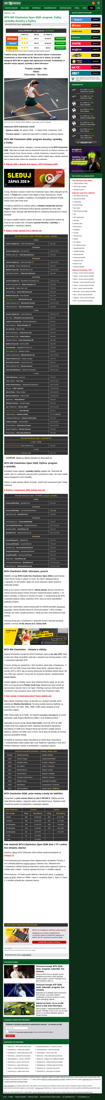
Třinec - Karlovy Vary (86, 137)
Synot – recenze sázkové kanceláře (83, 288)
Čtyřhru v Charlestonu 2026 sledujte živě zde (25, 490)
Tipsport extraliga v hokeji (80, 183)
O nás (4, 1096)
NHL (75, 214)
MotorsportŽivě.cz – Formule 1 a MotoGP (19, 1059)
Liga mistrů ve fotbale (79, 198)
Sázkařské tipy (77, 85)
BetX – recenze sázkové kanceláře (83, 294)
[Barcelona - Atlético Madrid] (75, 116)
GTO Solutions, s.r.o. (84, 1096)
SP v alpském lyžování (80, 245)
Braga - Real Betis (85, 104)
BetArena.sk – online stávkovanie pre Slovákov (49, 1056)
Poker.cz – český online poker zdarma (18, 1068)
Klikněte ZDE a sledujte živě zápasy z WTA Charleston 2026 (32, 164)
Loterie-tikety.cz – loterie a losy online (47, 1052)
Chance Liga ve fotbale (80, 186)
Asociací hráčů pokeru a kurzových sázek (16, 1081)
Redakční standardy (20, 1096)
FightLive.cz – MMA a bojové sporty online (19, 1046)
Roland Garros (78, 226)
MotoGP (76, 239)
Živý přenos (42, 74)
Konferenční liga (78, 205)
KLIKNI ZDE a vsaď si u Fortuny (49, 942)
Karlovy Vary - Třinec (86, 98)
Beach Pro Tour (78, 263)
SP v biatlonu (77, 242)
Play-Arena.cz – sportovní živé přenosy (18, 1062)
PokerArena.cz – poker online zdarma (18, 1065)
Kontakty (10, 1096)
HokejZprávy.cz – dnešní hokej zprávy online (20, 1052)
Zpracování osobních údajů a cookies (50, 1096)
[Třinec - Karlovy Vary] (75, 136)
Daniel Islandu (10, 677)
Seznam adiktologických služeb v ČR (42, 1092)
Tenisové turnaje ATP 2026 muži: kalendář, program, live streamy (50, 987)
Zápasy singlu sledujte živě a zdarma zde (24, 231)
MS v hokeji (77, 208)
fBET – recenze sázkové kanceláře (83, 300)
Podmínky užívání (33, 1096)
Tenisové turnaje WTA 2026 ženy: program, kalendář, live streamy (50, 969)
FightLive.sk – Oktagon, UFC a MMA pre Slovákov (50, 1059)
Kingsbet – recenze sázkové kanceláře (84, 297)
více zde (33, 950)
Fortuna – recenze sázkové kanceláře (84, 273)
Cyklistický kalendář (79, 251)
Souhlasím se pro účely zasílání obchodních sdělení (31, 1032)
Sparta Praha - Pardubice (87, 91)
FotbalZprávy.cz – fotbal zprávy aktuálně (19, 1049)
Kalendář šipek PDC (79, 248)
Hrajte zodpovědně (8, 948)
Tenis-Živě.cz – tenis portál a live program (19, 1056)
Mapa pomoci (57, 1092)
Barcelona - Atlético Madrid (87, 117)
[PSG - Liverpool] (75, 110)
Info (45, 68)
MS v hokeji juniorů (79, 217)
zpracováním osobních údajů (24, 1032)
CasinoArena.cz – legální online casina (18, 1071)
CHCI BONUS (60, 38)
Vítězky (36, 71)
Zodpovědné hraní (87, 1079)
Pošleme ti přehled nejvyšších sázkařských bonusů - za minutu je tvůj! (34, 1024)
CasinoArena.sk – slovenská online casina (48, 1068)
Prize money (29, 74)
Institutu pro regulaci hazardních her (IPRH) (53, 1079)
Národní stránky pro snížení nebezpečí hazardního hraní (76, 1092)
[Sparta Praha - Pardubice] (75, 90)
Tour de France (78, 236)
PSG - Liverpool (84, 111)
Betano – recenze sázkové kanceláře (84, 279)
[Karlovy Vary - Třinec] (75, 97)
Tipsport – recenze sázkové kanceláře (84, 276)
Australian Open (78, 223)
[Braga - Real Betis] (75, 103)
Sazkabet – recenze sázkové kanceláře (84, 282)
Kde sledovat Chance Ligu (81, 195)
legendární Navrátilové (48, 715)
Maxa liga (76, 220)
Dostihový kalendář (79, 266)
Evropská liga (77, 202)
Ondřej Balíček (26, 24)
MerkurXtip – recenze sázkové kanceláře (85, 291)
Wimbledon (77, 229)
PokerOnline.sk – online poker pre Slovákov (48, 1071)
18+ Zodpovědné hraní (68, 1096)
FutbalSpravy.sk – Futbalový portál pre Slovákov (50, 1065)
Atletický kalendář (78, 254)
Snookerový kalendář (79, 257)
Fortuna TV (9, 855)
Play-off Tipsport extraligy (80, 211)
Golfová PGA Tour (78, 260)
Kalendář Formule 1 (79, 189)
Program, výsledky (33, 68)
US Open (76, 232)
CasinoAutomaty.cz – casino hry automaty (48, 1049)
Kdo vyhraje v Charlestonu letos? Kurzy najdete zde (28, 696)
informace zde (39, 1088)
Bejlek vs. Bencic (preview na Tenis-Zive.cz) (34, 458)
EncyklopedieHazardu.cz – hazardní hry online (49, 1046)
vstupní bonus (29, 864)
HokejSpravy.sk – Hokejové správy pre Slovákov (50, 1062)
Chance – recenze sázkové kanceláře (84, 285)
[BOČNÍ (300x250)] (85, 172)
